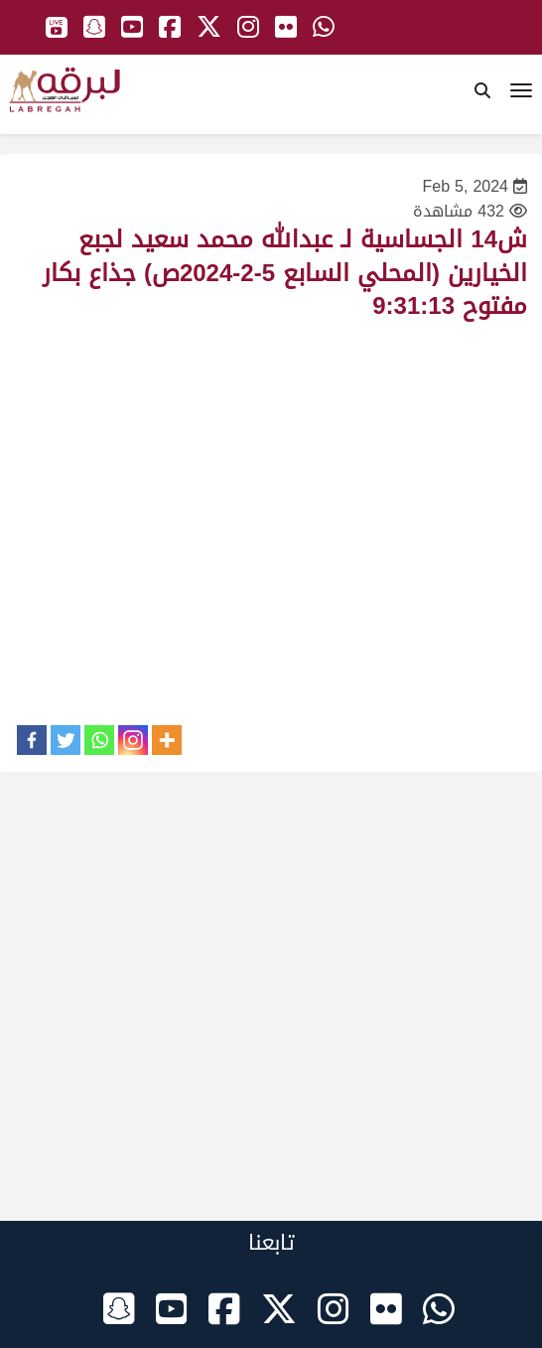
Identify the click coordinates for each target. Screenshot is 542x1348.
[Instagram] (133, 740)
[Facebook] (32, 740)
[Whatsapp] (99, 740)
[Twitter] (65, 740)
